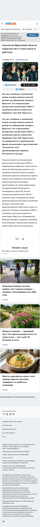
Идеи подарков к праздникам (11, 29)
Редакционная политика (9, 429)
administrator (22, 59)
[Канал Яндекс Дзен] (29, 85)
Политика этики (7, 425)
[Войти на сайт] (37, 23)
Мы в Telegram (27, 29)
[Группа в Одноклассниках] (7, 414)
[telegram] (24, 238)
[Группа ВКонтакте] (10, 85)
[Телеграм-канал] (20, 89)
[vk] (17, 238)
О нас (4, 436)
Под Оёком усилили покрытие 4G (20, 252)
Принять (32, 35)
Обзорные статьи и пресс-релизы (12, 421)
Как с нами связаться (8, 433)
